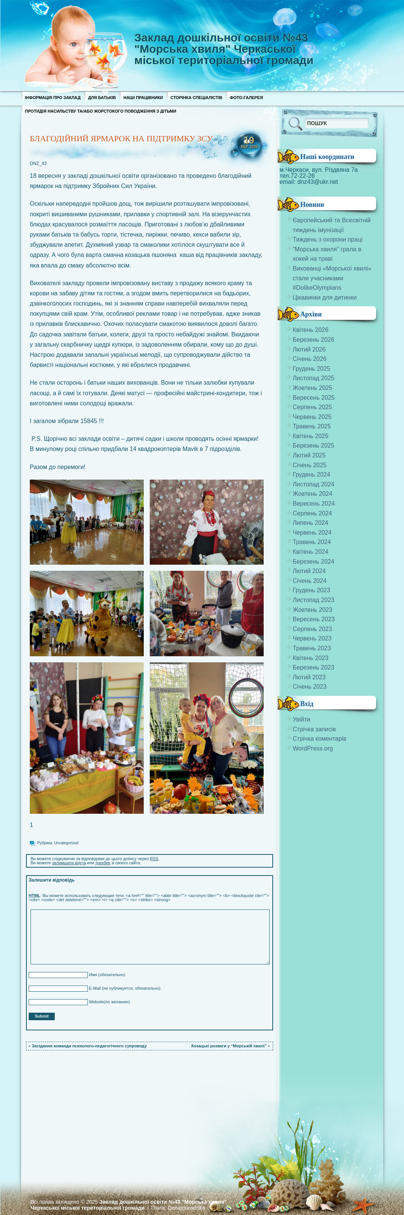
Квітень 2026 (311, 330)
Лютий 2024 (309, 571)
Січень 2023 (310, 686)
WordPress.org (313, 748)
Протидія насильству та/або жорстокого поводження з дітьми (100, 111)
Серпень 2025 (312, 407)
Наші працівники (143, 97)
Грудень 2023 (311, 590)
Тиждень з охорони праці (328, 239)
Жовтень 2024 (312, 494)
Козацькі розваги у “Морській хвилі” (229, 1046)
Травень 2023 (312, 648)
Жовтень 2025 (312, 388)
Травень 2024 (312, 542)
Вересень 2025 (314, 397)
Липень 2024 (310, 523)
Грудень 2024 (311, 474)
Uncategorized (66, 843)
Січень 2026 (310, 359)
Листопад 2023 (313, 600)
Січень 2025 (310, 465)
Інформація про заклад (52, 97)
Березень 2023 (313, 667)
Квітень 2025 (311, 436)
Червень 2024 (312, 532)
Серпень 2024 (312, 513)
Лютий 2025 (309, 455)
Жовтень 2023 (312, 610)
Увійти (301, 719)
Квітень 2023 (311, 658)
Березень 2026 (313, 339)
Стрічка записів (314, 729)
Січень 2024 (310, 581)
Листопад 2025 (313, 378)
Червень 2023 (312, 638)
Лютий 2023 (309, 677)
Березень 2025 (313, 445)
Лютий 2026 (309, 349)
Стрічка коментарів (319, 738)
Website (96, 1002)
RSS (154, 858)
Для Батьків (102, 97)
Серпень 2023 (312, 629)
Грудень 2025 (311, 368)
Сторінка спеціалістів (196, 97)
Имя (92, 974)
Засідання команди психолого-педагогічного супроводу (89, 1046)
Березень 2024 (313, 561)
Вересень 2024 (314, 503)
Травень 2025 (312, 426)
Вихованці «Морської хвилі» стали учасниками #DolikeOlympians (332, 278)
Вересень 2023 (314, 619)
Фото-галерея (246, 97)
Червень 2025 (312, 417)
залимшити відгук (69, 862)
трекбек (102, 862)
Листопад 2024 (313, 484)
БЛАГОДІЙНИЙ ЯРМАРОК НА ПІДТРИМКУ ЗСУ (121, 138)
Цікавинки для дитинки (324, 297)
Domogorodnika (186, 1208)
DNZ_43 (38, 163)
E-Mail (94, 988)
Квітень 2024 (311, 552)
